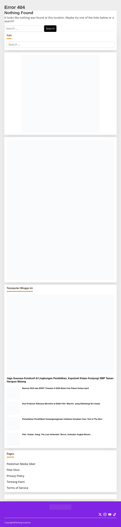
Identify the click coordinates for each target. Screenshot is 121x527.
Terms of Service (17, 488)
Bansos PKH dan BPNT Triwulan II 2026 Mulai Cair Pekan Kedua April (55, 388)
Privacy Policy (15, 476)
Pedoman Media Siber (21, 464)
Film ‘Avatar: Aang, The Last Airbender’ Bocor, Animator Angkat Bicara (56, 434)
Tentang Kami (16, 482)
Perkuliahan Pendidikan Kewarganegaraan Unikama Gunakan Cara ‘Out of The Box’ (62, 419)
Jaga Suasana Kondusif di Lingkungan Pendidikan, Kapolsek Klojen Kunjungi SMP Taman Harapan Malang (60, 380)
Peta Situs (13, 470)
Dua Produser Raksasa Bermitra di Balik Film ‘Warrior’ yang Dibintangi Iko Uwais (61, 403)
